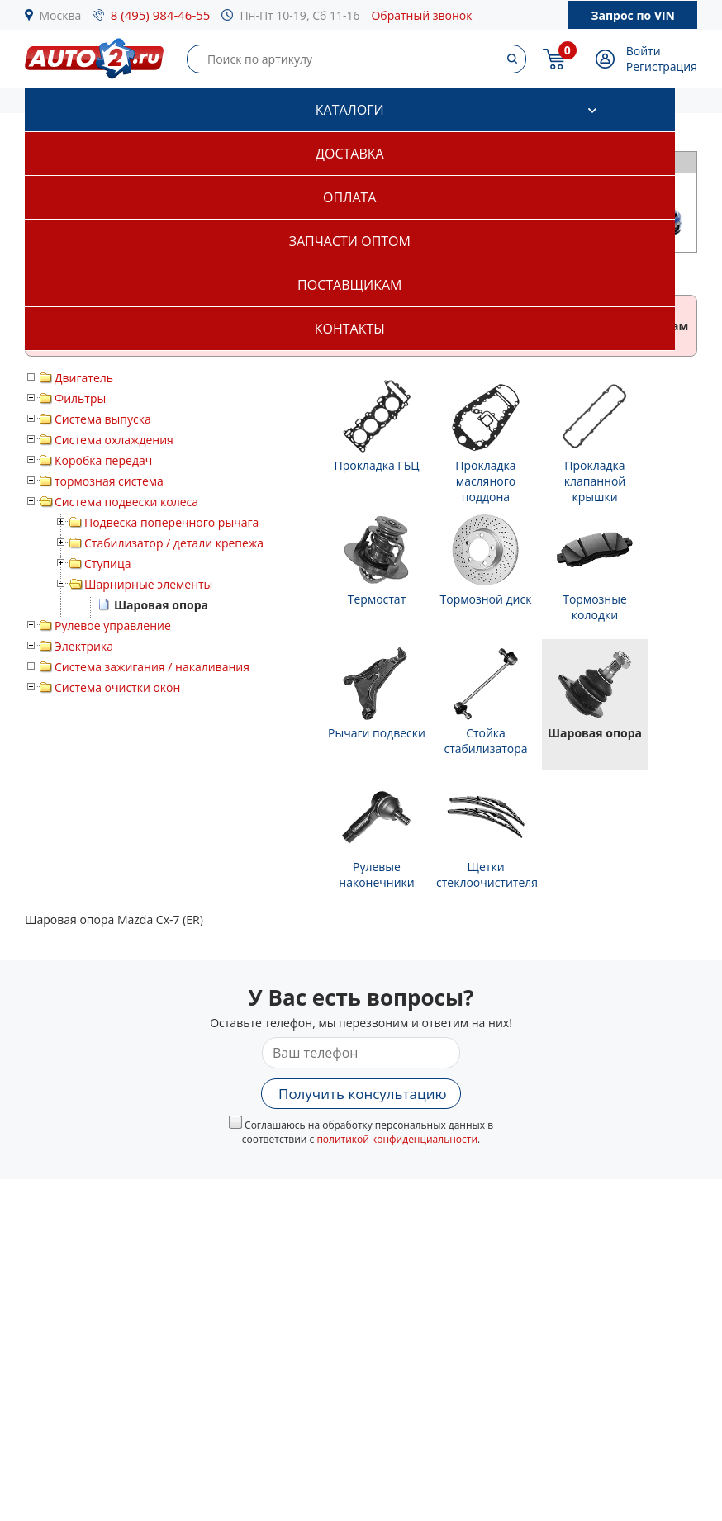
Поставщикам (349, 285)
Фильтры (80, 398)
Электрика (84, 646)
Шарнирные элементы (148, 584)
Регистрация (661, 66)
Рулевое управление (113, 625)
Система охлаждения (114, 440)
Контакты (350, 329)
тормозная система (109, 481)
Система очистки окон (117, 687)
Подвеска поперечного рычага (171, 522)
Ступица (107, 563)
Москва (61, 15)
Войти (643, 51)
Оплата (349, 197)
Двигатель (84, 378)
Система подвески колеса (126, 501)
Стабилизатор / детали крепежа (174, 543)
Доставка (350, 154)
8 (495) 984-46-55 (161, 15)
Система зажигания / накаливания (152, 667)
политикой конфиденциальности (396, 1139)
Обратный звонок (421, 15)
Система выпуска (103, 419)
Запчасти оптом (350, 241)
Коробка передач (103, 460)
